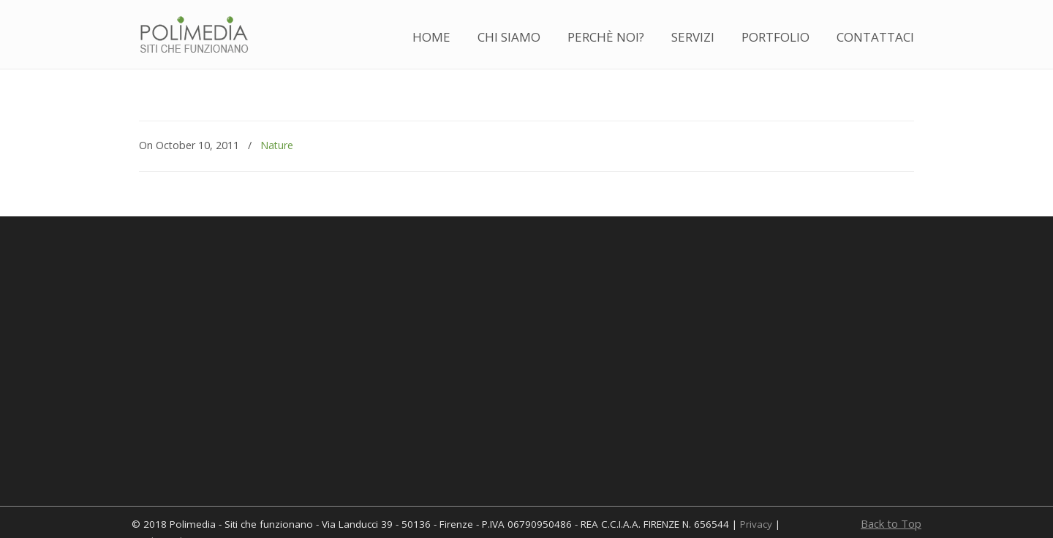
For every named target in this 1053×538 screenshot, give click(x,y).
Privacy (756, 524)
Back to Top (891, 523)
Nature (276, 145)
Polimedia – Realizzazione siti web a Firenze (194, 35)
